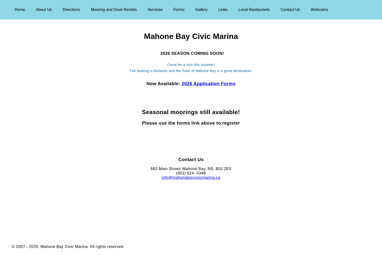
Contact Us (290, 10)
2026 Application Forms (209, 83)
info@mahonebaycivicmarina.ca (191, 177)
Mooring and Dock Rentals (114, 10)
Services (155, 10)
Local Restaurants (254, 10)
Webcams (319, 10)
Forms (178, 10)
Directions (71, 10)
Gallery (201, 10)
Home (20, 10)
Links (223, 10)
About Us (44, 10)
